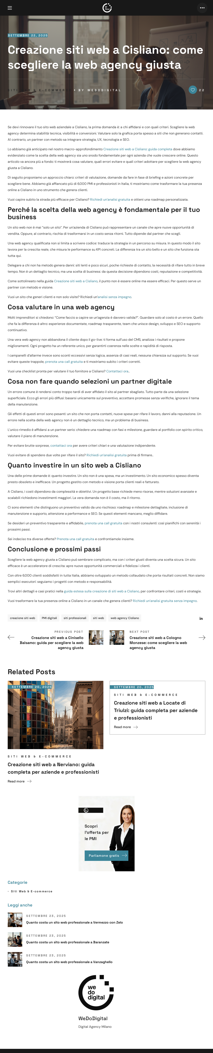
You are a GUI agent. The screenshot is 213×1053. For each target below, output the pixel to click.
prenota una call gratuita (64, 361)
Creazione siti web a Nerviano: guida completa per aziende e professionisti (53, 768)
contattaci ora (61, 445)
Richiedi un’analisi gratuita (110, 199)
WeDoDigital (105, 90)
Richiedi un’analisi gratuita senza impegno (165, 601)
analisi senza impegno (114, 297)
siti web (98, 618)
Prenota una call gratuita (75, 539)
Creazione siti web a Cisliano (76, 281)
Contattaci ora (117, 371)
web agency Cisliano (125, 618)
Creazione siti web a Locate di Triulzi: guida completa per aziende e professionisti (156, 710)
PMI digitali (49, 618)
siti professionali (75, 618)
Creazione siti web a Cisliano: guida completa (137, 149)
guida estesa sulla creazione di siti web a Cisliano (101, 591)
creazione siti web (22, 618)
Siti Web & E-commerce (40, 90)
